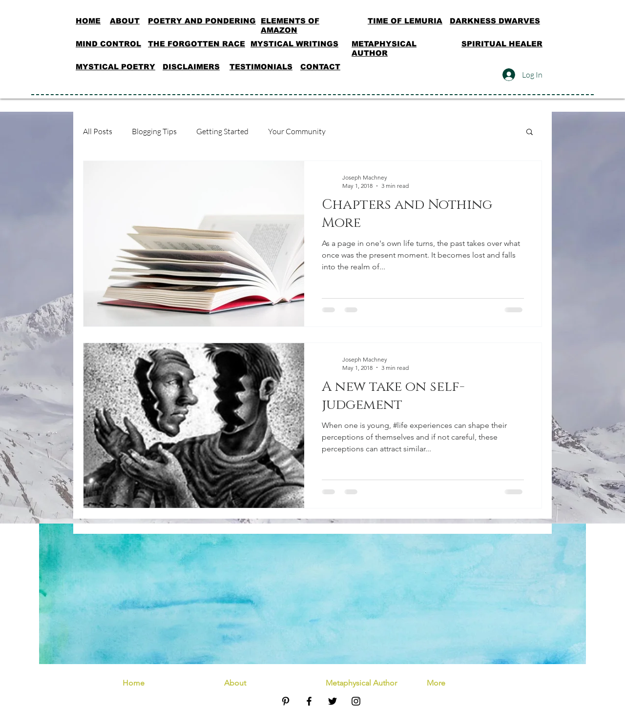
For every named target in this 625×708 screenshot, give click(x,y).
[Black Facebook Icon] (309, 701)
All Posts (97, 131)
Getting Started (222, 131)
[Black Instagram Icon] (356, 701)
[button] (529, 132)
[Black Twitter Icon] (332, 701)
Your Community (297, 131)
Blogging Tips (154, 131)
